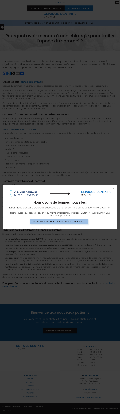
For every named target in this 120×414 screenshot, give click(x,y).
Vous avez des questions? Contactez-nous (58, 222)
